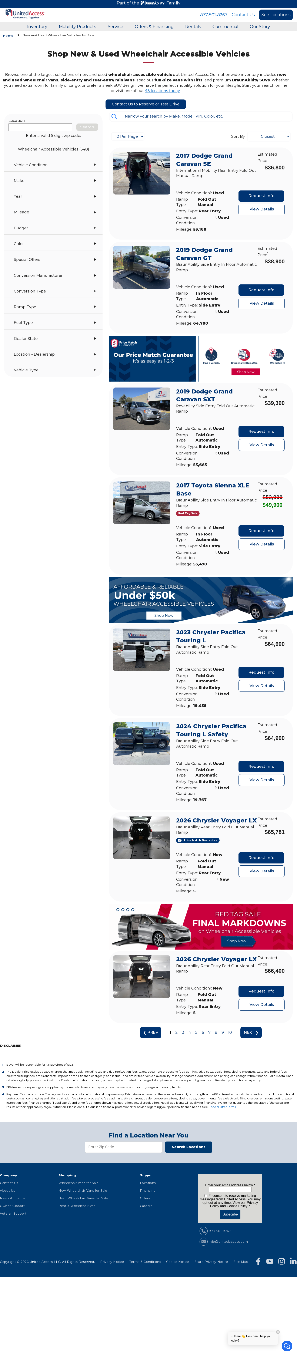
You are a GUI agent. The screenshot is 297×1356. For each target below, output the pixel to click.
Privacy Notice (112, 1262)
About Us (7, 1191)
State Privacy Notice (211, 1262)
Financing (148, 1191)
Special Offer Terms (222, 1107)
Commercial (225, 26)
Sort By (238, 136)
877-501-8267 (213, 14)
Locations (148, 1183)
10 (230, 1032)
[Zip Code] (124, 1147)
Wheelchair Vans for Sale (79, 1183)
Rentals (193, 26)
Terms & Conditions (145, 1262)
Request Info (261, 195)
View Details (262, 209)
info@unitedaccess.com (228, 1242)
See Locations (276, 14)
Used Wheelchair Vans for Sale (83, 1198)
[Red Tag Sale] (188, 513)
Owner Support (12, 1206)
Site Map (241, 1262)
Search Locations (189, 1147)
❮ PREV (150, 1032)
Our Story (260, 26)
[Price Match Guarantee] (198, 840)
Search (87, 127)
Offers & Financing (154, 26)
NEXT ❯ (251, 1032)
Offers (145, 1198)
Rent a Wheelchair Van (77, 1206)
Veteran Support (13, 1213)
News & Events (12, 1198)
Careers (146, 1206)
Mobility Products (77, 26)
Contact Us (243, 14)
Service (115, 26)
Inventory (37, 26)
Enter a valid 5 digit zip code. (53, 135)
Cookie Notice (177, 1262)
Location (17, 120)
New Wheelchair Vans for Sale (83, 1191)
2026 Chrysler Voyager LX (216, 820)
